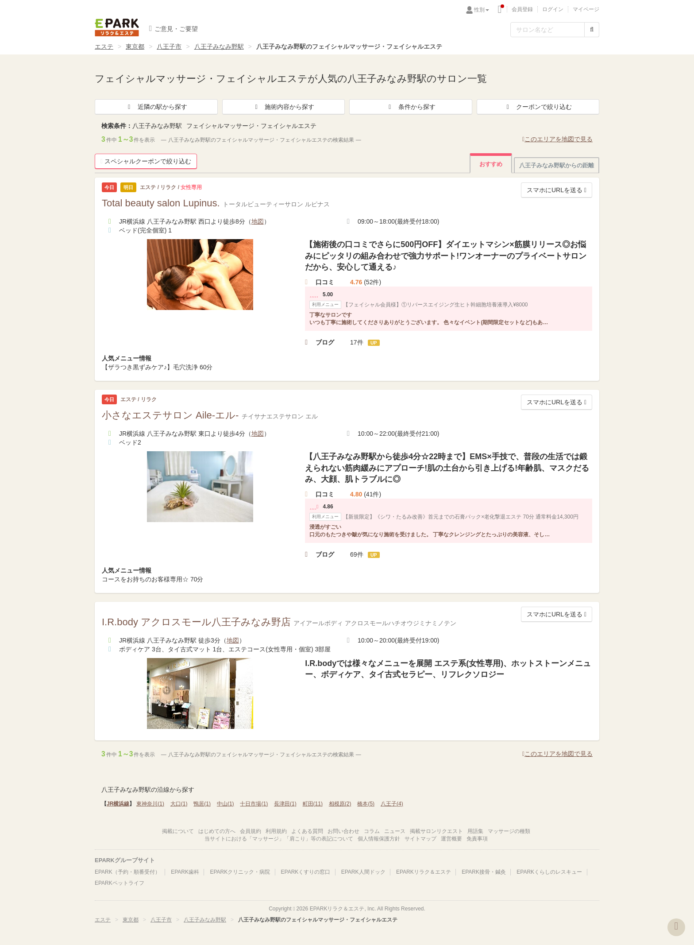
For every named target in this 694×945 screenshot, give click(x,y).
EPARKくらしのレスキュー (549, 872)
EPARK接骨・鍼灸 (484, 872)
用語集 (475, 831)
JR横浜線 (118, 804)
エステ (104, 46)
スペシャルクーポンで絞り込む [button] (145, 161)
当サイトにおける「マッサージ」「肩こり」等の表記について (278, 839)
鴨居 (202, 804)
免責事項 (477, 839)
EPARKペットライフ (119, 883)
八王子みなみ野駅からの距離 (556, 165)
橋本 (365, 804)
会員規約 (250, 831)
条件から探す (411, 106)
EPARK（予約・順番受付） (127, 872)
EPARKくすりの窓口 (306, 872)
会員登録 (522, 9)
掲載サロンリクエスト (436, 831)
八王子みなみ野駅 (219, 46)
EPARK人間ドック (363, 872)
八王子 (392, 804)
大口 (179, 804)
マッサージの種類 (509, 831)
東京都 (135, 46)
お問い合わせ (343, 831)
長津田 (285, 804)
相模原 (340, 804)
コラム (372, 831)
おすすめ (490, 164)
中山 (225, 804)
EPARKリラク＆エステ (117, 27)
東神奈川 (150, 804)
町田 (313, 804)
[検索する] (592, 30)
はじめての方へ (216, 831)
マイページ (586, 9)
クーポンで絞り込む (538, 106)
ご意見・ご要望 (173, 28)
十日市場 (254, 804)
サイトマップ (420, 839)
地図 (257, 221)
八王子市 (169, 46)
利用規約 (276, 831)
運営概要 (451, 839)
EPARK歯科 (185, 872)
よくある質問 (307, 831)
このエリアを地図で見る (557, 139)
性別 (481, 10)
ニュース (394, 831)
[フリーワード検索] (547, 29)
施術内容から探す (283, 106)
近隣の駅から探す (156, 106)
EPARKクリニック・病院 (240, 872)
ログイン (552, 9)
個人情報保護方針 (379, 839)
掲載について (178, 831)
